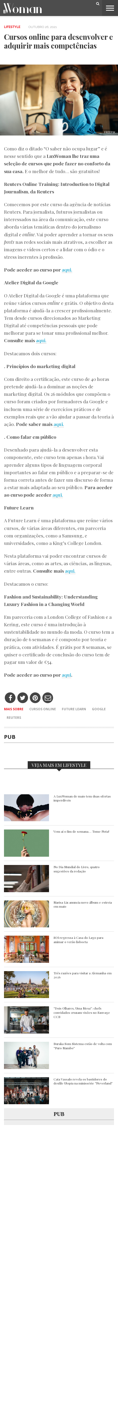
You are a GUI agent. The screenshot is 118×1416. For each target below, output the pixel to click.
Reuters (14, 717)
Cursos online (42, 709)
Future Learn (74, 709)
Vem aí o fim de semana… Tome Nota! (81, 831)
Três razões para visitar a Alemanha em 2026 (83, 975)
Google (99, 709)
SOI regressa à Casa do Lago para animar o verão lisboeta (78, 940)
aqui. (67, 269)
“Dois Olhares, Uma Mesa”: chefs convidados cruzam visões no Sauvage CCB (82, 1012)
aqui (66, 675)
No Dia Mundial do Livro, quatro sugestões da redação (77, 869)
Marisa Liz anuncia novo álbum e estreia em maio (83, 904)
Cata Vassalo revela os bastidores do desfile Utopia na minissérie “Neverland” (83, 1081)
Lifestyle (12, 27)
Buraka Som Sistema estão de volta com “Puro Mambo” (83, 1046)
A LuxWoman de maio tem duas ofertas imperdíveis (82, 798)
